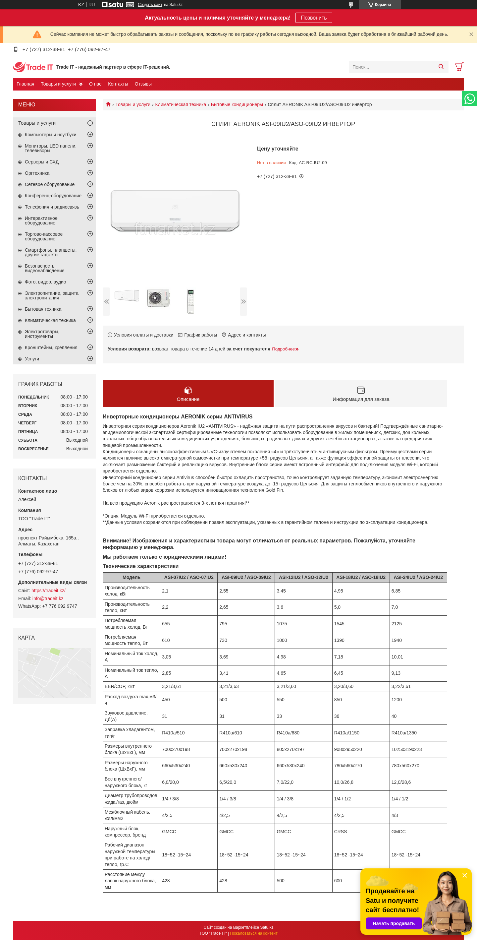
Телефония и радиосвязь (52, 207)
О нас (95, 84)
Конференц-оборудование (53, 195)
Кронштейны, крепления (51, 347)
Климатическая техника (180, 104)
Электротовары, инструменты (42, 334)
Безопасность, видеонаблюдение (45, 268)
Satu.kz (266, 927)
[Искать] (441, 67)
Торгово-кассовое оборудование (44, 236)
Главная (25, 84)
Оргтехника (37, 173)
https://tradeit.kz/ (48, 590)
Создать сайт (150, 4)
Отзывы (143, 84)
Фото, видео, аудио (45, 281)
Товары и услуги (58, 84)
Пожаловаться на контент (253, 933)
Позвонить (314, 18)
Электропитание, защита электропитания (52, 295)
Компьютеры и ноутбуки (51, 134)
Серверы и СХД (42, 161)
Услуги (32, 358)
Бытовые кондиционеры (237, 104)
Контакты (118, 84)
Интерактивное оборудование (41, 220)
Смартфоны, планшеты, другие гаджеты (51, 252)
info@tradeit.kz (48, 598)
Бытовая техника (43, 309)
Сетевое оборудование (50, 184)
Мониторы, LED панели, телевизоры (51, 148)
